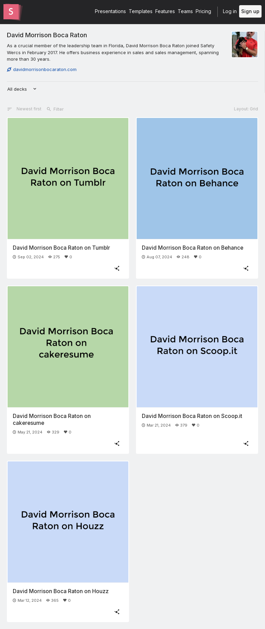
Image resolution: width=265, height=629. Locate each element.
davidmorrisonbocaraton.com (42, 69)
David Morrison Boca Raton (47, 35)
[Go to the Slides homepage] (11, 11)
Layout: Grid (246, 108)
